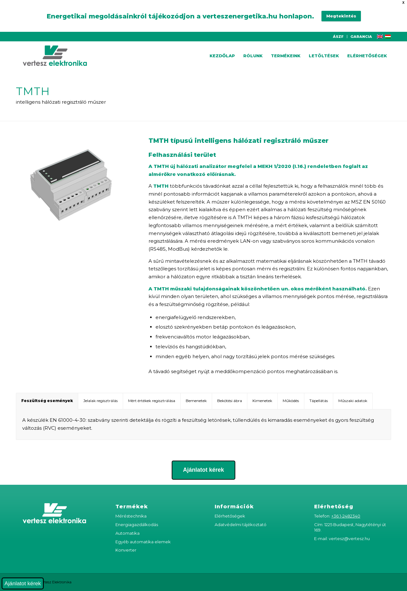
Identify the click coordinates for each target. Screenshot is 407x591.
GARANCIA (361, 36)
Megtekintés (341, 15)
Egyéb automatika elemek (143, 541)
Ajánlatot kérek (22, 583)
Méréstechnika (131, 515)
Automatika (127, 533)
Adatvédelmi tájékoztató (240, 524)
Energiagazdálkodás (136, 524)
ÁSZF (338, 36)
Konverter (125, 550)
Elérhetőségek (230, 515)
